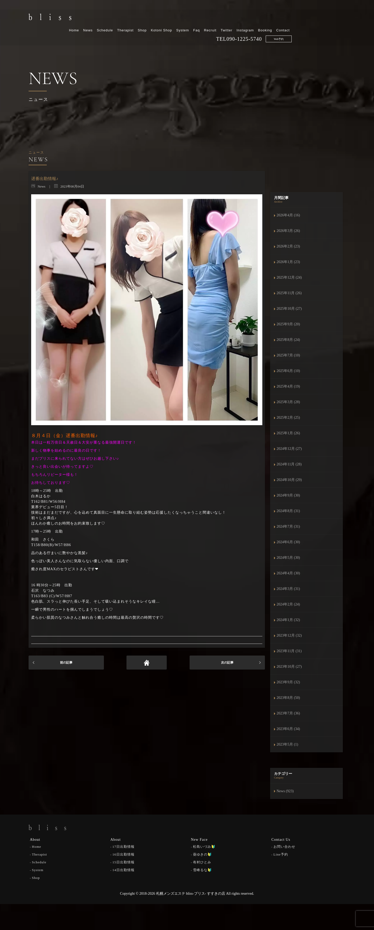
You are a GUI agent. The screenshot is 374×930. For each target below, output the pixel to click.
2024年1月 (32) (288, 620)
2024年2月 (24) (288, 604)
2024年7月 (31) (288, 526)
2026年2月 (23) (288, 246)
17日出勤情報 (123, 846)
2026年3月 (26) (288, 231)
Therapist (179, 17)
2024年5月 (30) (288, 558)
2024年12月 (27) (289, 449)
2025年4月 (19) (288, 386)
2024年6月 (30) (288, 542)
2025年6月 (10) (288, 371)
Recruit (264, 17)
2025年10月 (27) (289, 309)
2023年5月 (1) (287, 744)
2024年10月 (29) (289, 480)
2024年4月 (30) (288, 573)
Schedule (159, 17)
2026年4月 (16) (288, 215)
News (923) (285, 791)
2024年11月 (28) (289, 464)
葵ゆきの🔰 (202, 854)
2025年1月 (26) (288, 433)
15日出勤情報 (123, 862)
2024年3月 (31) (288, 589)
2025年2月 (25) (288, 417)
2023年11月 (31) (289, 651)
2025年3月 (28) (288, 402)
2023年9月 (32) (288, 682)
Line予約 (280, 854)
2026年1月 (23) (288, 262)
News (141, 17)
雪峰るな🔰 (202, 870)
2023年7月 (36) (288, 713)
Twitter (280, 17)
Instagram (299, 17)
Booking (319, 17)
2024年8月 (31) (288, 511)
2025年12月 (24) (289, 277)
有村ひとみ (202, 862)
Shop (195, 17)
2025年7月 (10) (288, 355)
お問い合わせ (284, 846)
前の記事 (66, 662)
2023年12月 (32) (289, 635)
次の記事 (227, 662)
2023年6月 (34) (288, 729)
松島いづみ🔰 (204, 846)
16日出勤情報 (123, 854)
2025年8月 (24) (288, 340)
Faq (250, 17)
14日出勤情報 (123, 870)
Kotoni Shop (215, 17)
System (236, 17)
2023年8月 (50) (288, 698)
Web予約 (332, 26)
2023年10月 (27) (289, 667)
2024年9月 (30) (288, 495)
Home (128, 17)
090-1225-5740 (298, 26)
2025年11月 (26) (289, 293)
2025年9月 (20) (288, 324)
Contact (336, 17)
